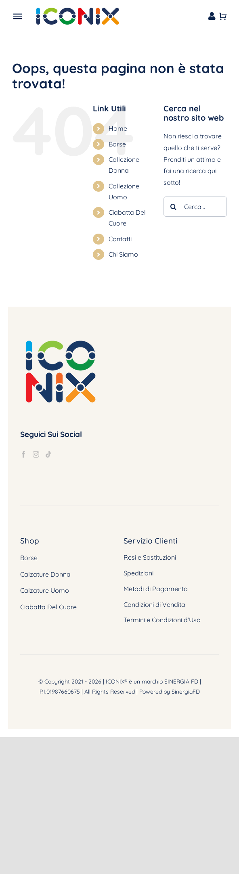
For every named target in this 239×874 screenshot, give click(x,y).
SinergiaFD (186, 691)
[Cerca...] (195, 207)
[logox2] (77, 9)
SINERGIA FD (181, 681)
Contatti (120, 239)
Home (118, 128)
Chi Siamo (123, 254)
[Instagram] (36, 454)
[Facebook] (23, 454)
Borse (117, 144)
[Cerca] (174, 207)
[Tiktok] (48, 454)
